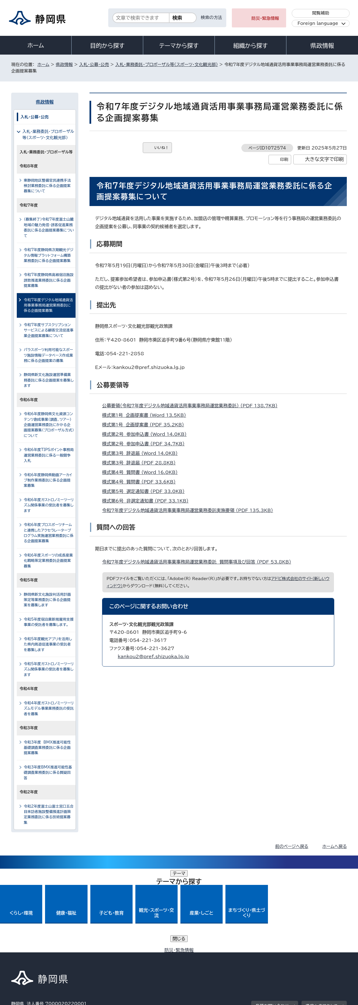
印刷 (284, 159)
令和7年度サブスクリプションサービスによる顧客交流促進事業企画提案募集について (49, 330)
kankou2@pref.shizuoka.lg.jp (153, 656)
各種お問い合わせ (272, 922)
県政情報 (322, 46)
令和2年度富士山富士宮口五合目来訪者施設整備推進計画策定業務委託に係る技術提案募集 (49, 814)
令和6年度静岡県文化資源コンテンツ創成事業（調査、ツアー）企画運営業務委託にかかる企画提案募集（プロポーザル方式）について (49, 425)
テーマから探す (179, 46)
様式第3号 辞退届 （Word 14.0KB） (142, 453)
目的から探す (107, 46)
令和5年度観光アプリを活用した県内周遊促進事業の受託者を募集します (48, 644)
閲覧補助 (320, 13)
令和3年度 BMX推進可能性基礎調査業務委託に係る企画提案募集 (47, 747)
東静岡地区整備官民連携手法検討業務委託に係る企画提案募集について (47, 186)
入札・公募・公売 (94, 64)
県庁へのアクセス (322, 922)
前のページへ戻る (291, 846)
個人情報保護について (100, 957)
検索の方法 (211, 17)
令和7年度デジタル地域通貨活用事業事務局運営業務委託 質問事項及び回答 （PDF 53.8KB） (199, 562)
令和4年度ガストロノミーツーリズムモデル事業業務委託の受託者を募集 (49, 708)
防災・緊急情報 (265, 18)
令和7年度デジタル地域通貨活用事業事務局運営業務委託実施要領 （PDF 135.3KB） (190, 510)
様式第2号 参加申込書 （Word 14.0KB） (146, 434)
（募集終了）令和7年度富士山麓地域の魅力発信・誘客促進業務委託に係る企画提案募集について (49, 227)
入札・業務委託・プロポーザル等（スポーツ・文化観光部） (166, 64)
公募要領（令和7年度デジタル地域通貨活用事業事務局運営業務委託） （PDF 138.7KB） (192, 405)
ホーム (35, 45)
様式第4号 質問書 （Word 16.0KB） (142, 472)
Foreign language (318, 23)
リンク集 (281, 957)
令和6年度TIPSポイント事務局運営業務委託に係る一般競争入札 (49, 455)
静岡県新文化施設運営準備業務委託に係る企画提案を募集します (49, 380)
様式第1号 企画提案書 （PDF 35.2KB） (145, 424)
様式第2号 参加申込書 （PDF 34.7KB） (145, 443)
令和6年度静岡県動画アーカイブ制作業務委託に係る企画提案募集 (48, 480)
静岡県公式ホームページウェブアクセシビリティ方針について (197, 957)
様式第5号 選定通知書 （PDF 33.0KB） (145, 491)
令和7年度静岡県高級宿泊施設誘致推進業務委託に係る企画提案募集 (49, 280)
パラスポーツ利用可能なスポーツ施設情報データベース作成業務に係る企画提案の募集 (48, 355)
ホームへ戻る (334, 846)
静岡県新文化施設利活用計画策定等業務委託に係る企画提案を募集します (47, 600)
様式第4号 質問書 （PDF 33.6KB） (141, 482)
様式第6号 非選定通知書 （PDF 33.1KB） (147, 501)
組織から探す (250, 46)
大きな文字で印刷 (324, 159)
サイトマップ (320, 957)
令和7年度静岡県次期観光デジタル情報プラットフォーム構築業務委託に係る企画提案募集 (48, 255)
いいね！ (161, 147)
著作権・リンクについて (37, 957)
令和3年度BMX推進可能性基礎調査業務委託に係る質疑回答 (48, 772)
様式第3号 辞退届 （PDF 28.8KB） (141, 463)
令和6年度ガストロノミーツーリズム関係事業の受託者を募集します (49, 505)
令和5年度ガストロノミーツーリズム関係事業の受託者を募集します (49, 669)
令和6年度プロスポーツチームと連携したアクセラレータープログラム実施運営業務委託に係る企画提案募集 (49, 533)
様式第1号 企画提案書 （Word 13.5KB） (146, 415)
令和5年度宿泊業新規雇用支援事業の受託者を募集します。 (49, 622)
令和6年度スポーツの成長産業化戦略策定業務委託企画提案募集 (48, 560)
